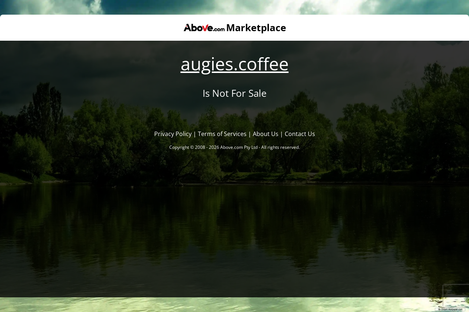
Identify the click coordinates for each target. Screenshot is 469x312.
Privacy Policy (173, 134)
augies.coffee (235, 64)
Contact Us (300, 134)
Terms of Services (222, 134)
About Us (265, 134)
